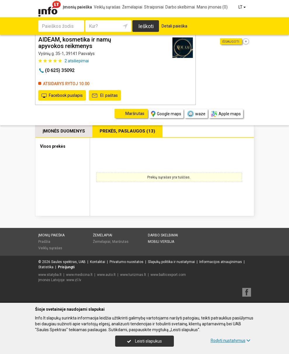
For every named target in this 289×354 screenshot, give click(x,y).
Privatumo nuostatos (126, 262)
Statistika (45, 267)
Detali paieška (174, 26)
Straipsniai (154, 7)
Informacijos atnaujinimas (220, 262)
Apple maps (226, 114)
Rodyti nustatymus (230, 340)
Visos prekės (52, 146)
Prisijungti (66, 267)
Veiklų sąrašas (107, 7)
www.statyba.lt (50, 275)
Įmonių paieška (77, 7)
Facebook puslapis (62, 95)
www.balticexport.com (168, 275)
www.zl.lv (73, 280)
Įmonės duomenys (64, 131)
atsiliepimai (77, 61)
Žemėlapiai (132, 7)
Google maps (166, 114)
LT (242, 7)
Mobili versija (161, 242)
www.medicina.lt (79, 275)
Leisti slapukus (144, 341)
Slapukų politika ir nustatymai (171, 262)
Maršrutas (120, 242)
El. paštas (105, 95)
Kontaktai (97, 262)
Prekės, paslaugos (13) (127, 131)
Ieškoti (146, 26)
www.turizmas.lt (133, 275)
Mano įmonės (212, 7)
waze (196, 114)
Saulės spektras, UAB (68, 262)
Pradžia (44, 242)
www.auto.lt (106, 275)
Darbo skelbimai (180, 7)
